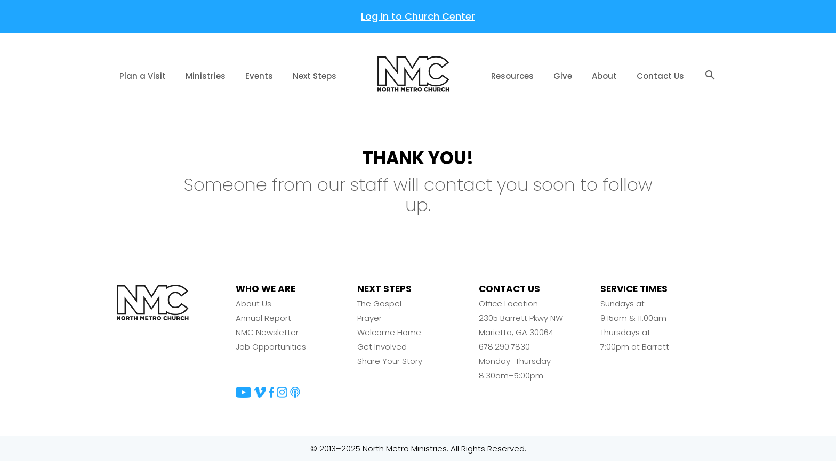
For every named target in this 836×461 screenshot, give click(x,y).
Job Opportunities (271, 346)
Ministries (206, 76)
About (604, 76)
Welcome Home (389, 332)
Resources (512, 76)
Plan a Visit (142, 76)
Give (562, 76)
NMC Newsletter (267, 332)
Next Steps (314, 76)
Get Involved (382, 346)
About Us (253, 303)
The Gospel (379, 303)
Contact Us (660, 76)
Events (259, 76)
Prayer (369, 317)
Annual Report (263, 317)
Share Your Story (389, 361)
